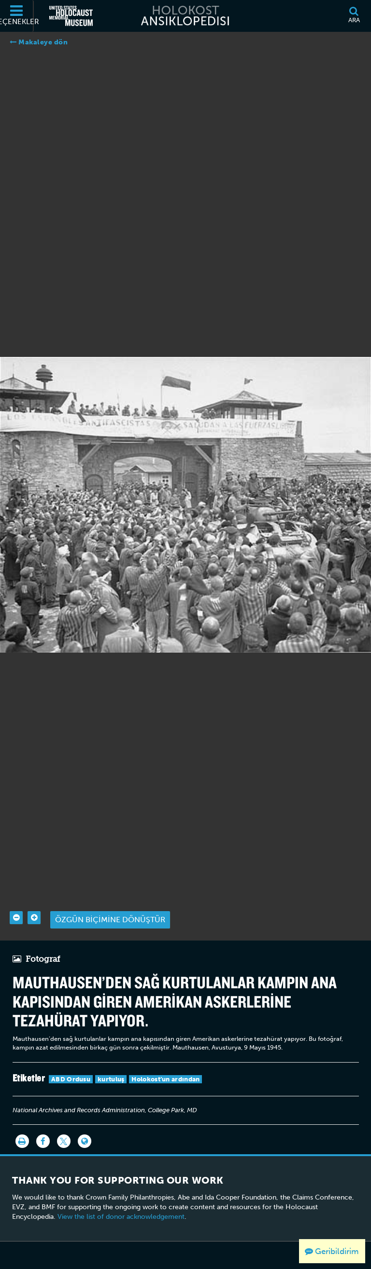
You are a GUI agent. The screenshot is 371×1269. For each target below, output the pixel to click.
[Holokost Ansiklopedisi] (185, 16)
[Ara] (353, 16)
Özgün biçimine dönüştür (110, 899)
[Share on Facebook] (43, 1121)
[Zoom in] (34, 897)
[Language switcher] (84, 1121)
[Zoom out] (16, 897)
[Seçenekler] (17, 16)
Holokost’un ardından (165, 1058)
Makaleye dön (39, 42)
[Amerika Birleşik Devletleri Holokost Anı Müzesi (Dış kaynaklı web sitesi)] (71, 16)
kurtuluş (111, 1058)
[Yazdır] (22, 1121)
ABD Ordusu (70, 1058)
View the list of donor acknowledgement (121, 1196)
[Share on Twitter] (64, 1121)
